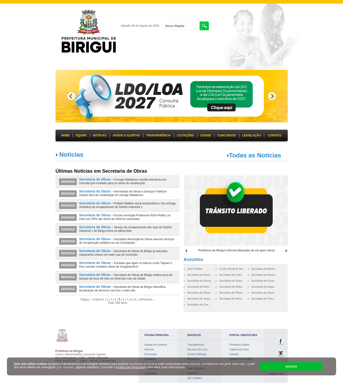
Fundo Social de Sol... (232, 268)
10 (139, 299)
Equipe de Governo (156, 344)
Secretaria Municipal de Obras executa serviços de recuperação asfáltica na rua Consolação (126, 241)
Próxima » (147, 299)
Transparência (195, 344)
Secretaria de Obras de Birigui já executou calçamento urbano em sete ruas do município (123, 252)
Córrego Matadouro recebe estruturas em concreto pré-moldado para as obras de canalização (122, 181)
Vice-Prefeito (194, 268)
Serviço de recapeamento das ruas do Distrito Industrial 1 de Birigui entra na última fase (125, 229)
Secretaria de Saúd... (263, 292)
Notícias (149, 349)
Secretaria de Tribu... (263, 298)
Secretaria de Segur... (199, 298)
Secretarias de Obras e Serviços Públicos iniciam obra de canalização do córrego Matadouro (122, 193)
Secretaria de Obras (95, 179)
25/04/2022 (68, 193)
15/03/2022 (68, 253)
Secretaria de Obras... (200, 292)
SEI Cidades (194, 378)
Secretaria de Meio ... (199, 286)
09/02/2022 (68, 277)
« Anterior (97, 299)
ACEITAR (291, 366)
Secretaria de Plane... (231, 292)
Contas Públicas (196, 354)
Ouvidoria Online (239, 344)
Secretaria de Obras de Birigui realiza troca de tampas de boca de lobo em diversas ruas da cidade (125, 276)
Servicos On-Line (197, 349)
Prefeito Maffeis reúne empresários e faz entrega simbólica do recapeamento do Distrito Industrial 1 (127, 205)
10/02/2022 (68, 265)
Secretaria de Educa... (200, 280)
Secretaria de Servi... (231, 298)
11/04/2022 (68, 229)
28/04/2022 (68, 181)
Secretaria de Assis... (199, 274)
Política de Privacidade (131, 367)
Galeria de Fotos (239, 349)
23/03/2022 (68, 241)
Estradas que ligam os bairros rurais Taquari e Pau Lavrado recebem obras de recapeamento (125, 264)
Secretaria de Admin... (264, 268)
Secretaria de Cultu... (231, 274)
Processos (151, 354)
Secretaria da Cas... (198, 304)
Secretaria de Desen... (264, 274)
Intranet (234, 354)
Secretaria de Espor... (231, 280)
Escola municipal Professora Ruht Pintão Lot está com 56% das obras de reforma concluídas (124, 217)
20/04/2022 (68, 205)
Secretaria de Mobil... (231, 286)
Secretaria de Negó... (263, 286)
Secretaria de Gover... (264, 280)
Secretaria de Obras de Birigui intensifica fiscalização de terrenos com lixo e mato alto (122, 288)
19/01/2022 (68, 289)
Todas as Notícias (255, 155)
